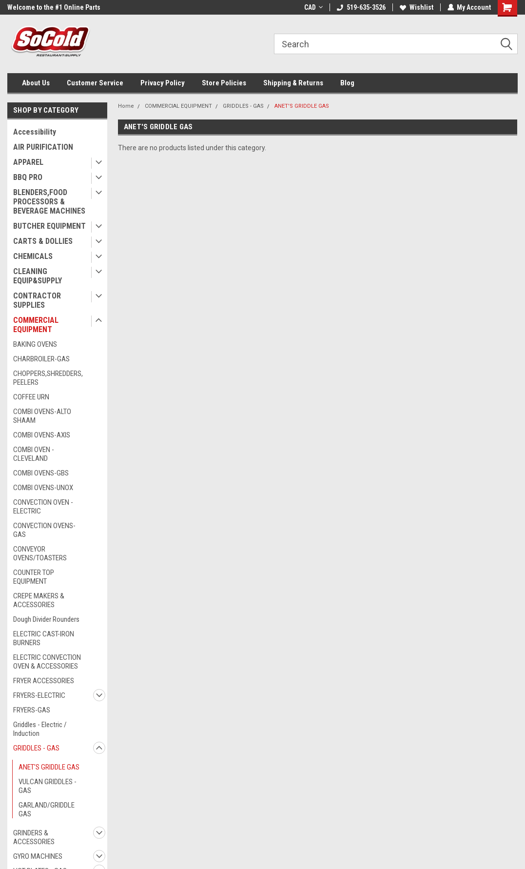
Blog (347, 83)
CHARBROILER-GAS (41, 359)
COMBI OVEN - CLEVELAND (33, 454)
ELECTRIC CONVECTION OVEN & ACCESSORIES (47, 662)
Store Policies (224, 83)
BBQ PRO (27, 177)
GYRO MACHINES (37, 856)
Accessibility (34, 132)
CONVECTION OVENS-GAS (44, 530)
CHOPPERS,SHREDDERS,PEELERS (48, 378)
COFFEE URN (31, 397)
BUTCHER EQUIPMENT (49, 226)
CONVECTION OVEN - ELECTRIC (43, 506)
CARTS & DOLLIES (43, 241)
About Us (36, 83)
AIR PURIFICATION (43, 147)
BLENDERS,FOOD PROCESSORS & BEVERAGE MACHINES (49, 202)
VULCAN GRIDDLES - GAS (48, 786)
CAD (313, 7)
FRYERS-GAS (31, 710)
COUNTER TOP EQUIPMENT (33, 577)
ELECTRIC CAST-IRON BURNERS (43, 638)
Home (126, 106)
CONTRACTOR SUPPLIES (37, 300)
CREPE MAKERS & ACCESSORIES (38, 600)
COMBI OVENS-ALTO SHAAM (42, 416)
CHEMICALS (33, 256)
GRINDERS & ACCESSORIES (34, 837)
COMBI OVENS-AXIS (41, 435)
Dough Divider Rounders (46, 619)
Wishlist (416, 7)
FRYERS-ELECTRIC (39, 695)
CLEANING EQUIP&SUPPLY (37, 276)
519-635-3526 (360, 7)
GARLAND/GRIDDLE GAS (47, 809)
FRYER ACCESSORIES (43, 680)
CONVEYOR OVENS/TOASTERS (40, 553)
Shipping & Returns (293, 83)
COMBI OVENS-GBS (41, 473)
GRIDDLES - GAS (36, 748)
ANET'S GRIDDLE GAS (49, 767)
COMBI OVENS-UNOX (43, 487)
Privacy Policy (162, 83)
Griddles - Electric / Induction (40, 729)
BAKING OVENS (35, 344)
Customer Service (95, 83)
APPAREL (28, 162)
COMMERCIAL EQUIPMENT (35, 325)
